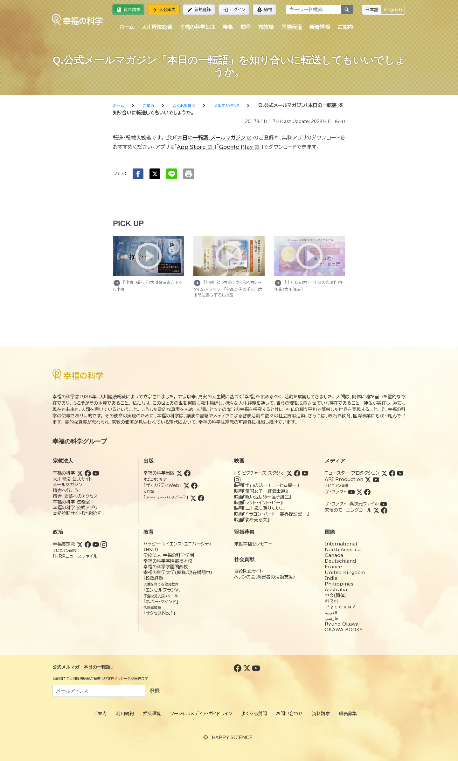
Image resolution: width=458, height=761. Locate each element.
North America (343, 549)
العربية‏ (331, 612)
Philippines (339, 584)
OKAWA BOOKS (344, 629)
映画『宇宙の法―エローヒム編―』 (266, 485)
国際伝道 (291, 27)
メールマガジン (67, 485)
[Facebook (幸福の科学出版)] (187, 473)
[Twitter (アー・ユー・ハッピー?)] (193, 497)
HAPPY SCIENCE (232, 737)
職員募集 (348, 713)
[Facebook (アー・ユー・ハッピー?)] (201, 497)
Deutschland (340, 561)
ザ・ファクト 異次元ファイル (352, 504)
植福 (264, 10)
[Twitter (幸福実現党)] (80, 544)
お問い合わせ (289, 713)
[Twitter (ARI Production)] (368, 479)
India (331, 578)
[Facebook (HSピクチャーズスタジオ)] (297, 473)
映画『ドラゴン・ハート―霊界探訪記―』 (271, 514)
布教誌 (266, 27)
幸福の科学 (64, 473)
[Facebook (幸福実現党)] (88, 544)
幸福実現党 (64, 544)
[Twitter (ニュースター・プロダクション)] (384, 473)
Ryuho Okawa (341, 624)
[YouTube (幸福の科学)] (96, 473)
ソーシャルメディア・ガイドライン (201, 713)
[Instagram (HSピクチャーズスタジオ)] (237, 479)
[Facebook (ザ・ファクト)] (367, 492)
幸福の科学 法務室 (71, 502)
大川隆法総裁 (157, 27)
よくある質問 (254, 713)
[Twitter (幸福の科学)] (80, 473)
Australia (336, 589)
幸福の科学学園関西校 (165, 567)
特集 (228, 27)
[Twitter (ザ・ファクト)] (359, 492)
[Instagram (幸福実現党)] (104, 544)
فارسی (331, 618)
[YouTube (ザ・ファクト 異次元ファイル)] (383, 504)
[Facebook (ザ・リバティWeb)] (194, 485)
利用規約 (125, 713)
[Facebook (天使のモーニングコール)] (384, 510)
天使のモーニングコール (348, 510)
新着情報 (319, 27)
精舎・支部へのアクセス (75, 496)
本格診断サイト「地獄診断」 (78, 513)
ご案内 (345, 27)
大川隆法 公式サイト (72, 479)
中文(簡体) (336, 595)
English (393, 9)
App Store (195, 146)
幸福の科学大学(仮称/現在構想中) (177, 572)
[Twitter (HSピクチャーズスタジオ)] (289, 473)
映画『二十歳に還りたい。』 (259, 508)
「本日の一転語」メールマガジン (214, 137)
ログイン (233, 10)
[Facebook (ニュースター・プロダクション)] (392, 473)
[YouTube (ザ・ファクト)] (351, 492)
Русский (340, 607)
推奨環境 (152, 713)
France (333, 567)
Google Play (240, 146)
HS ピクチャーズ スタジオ (259, 473)
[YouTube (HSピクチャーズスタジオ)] (305, 473)
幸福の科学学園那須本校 (167, 561)
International (341, 544)
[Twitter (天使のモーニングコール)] (376, 510)
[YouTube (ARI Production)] (376, 479)
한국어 (331, 601)
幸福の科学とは (197, 27)
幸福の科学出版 (159, 473)
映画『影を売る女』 (251, 520)
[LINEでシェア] (171, 173)
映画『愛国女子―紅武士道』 (261, 491)
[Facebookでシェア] (138, 173)
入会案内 (164, 10)
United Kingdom (345, 572)
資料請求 (128, 10)
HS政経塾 (153, 578)
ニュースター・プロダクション (352, 473)
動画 (245, 27)
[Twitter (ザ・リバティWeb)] (186, 485)
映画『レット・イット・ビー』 (258, 502)
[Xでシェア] (154, 173)
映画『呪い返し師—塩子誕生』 (262, 497)
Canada (334, 555)
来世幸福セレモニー (253, 544)
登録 (154, 690)
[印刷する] (188, 173)
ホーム (127, 27)
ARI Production (344, 479)
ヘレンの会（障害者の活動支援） (264, 577)
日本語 (371, 9)
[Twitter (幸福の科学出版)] (179, 473)
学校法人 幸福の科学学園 (168, 555)
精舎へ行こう (66, 490)
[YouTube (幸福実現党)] (96, 544)
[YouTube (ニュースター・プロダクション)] (400, 473)
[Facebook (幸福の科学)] (88, 473)
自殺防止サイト (248, 571)
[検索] (347, 9)
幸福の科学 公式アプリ (75, 507)
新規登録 (199, 10)
